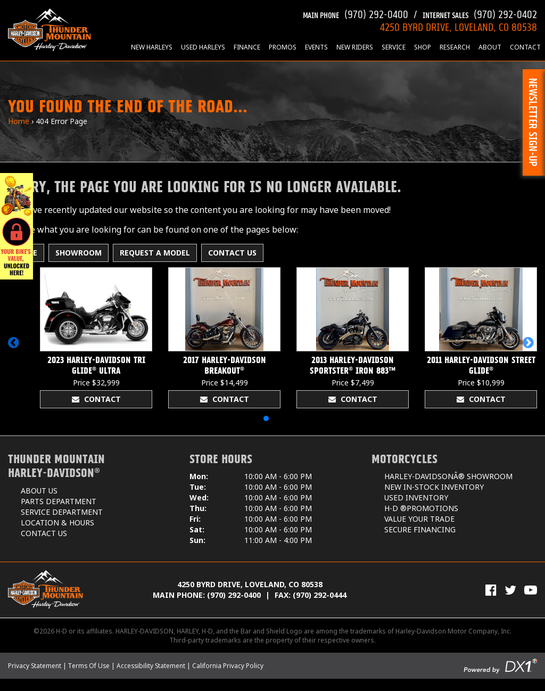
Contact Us (232, 253)
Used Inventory (416, 497)
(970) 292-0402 (480, 13)
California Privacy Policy (227, 665)
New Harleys (151, 47)
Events (316, 47)
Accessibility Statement (151, 665)
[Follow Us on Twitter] (510, 589)
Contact (525, 47)
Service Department (62, 512)
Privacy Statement (34, 665)
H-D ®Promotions (421, 508)
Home (18, 121)
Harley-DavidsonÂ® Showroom (448, 476)
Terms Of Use (89, 665)
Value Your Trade (419, 519)
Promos (282, 47)
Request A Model (155, 253)
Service (394, 47)
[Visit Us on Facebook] (491, 589)
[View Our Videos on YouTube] (530, 589)
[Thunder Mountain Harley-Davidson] (49, 29)
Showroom (78, 253)
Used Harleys (203, 47)
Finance (247, 47)
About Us (39, 491)
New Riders (354, 47)
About (489, 47)
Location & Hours (57, 522)
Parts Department (58, 501)
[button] (15, 347)
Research (455, 47)
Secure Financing (420, 529)
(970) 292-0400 (355, 13)
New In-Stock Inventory (434, 487)
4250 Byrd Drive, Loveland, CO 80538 (250, 584)
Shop (422, 47)
